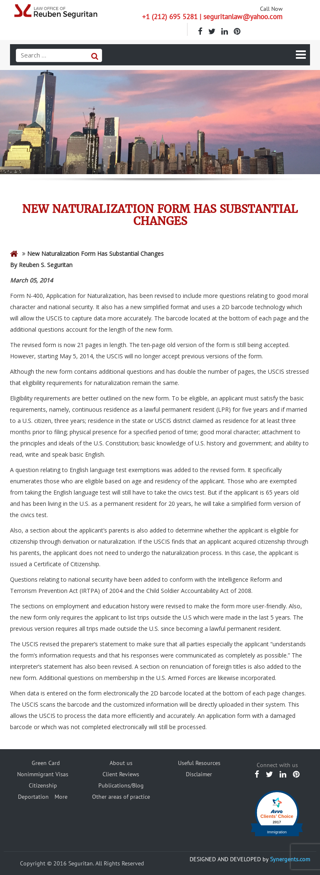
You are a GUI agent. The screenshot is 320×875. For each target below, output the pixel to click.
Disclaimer (199, 774)
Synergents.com (290, 859)
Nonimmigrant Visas (42, 774)
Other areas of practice (121, 796)
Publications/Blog (121, 785)
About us (121, 763)
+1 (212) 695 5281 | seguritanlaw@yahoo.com (212, 16)
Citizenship (43, 785)
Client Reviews (120, 774)
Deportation (33, 796)
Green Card (46, 763)
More (61, 796)
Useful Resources (199, 763)
